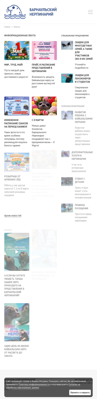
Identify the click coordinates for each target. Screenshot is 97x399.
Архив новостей (12, 215)
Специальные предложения (75, 35)
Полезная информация (72, 105)
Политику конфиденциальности (34, 384)
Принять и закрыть (80, 392)
